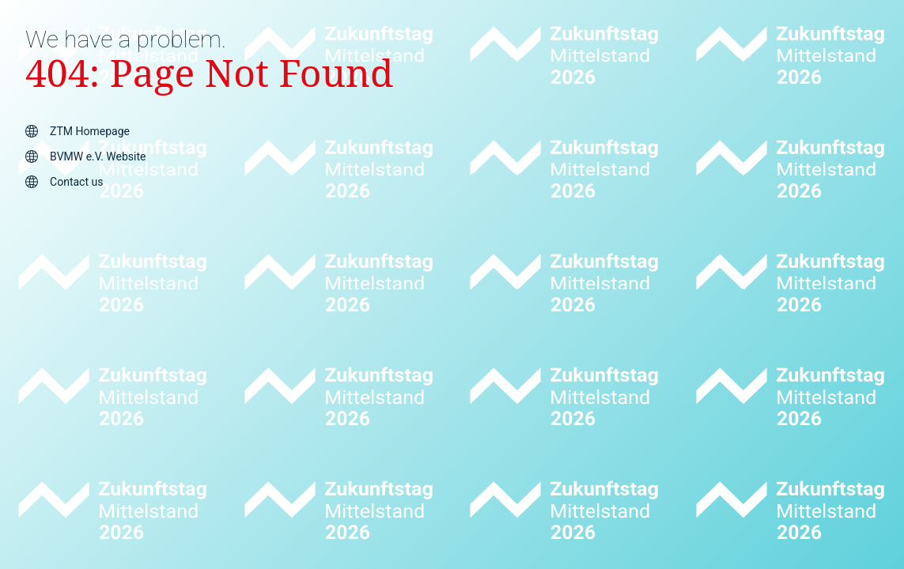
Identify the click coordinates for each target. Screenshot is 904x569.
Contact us (76, 181)
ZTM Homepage (90, 131)
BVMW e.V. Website (98, 156)
